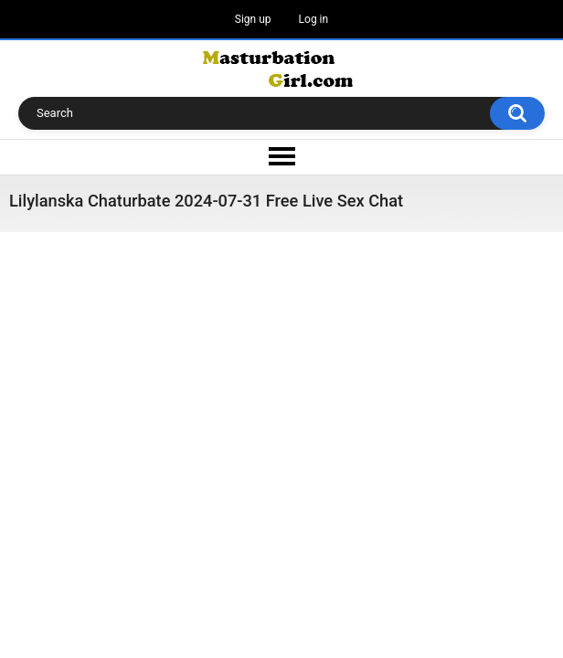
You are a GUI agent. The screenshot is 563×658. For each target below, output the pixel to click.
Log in (314, 19)
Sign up (253, 19)
